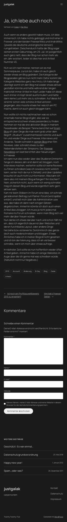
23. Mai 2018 (58, 454)
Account (16, 271)
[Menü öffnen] (61, 4)
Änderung (27, 271)
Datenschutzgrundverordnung (21, 454)
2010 (7, 271)
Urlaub (8, 276)
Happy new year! (13, 462)
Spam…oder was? (13, 470)
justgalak (9, 4)
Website (7, 391)
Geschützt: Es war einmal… (18, 446)
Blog (45, 271)
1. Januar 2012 (57, 462)
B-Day (37, 271)
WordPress (58, 517)
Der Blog (24, 27)
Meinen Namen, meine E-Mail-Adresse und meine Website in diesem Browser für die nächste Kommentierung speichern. (33, 403)
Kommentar (9, 336)
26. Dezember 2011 (55, 471)
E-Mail (7, 379)
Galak (16, 27)
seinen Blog (40, 141)
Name (7, 368)
